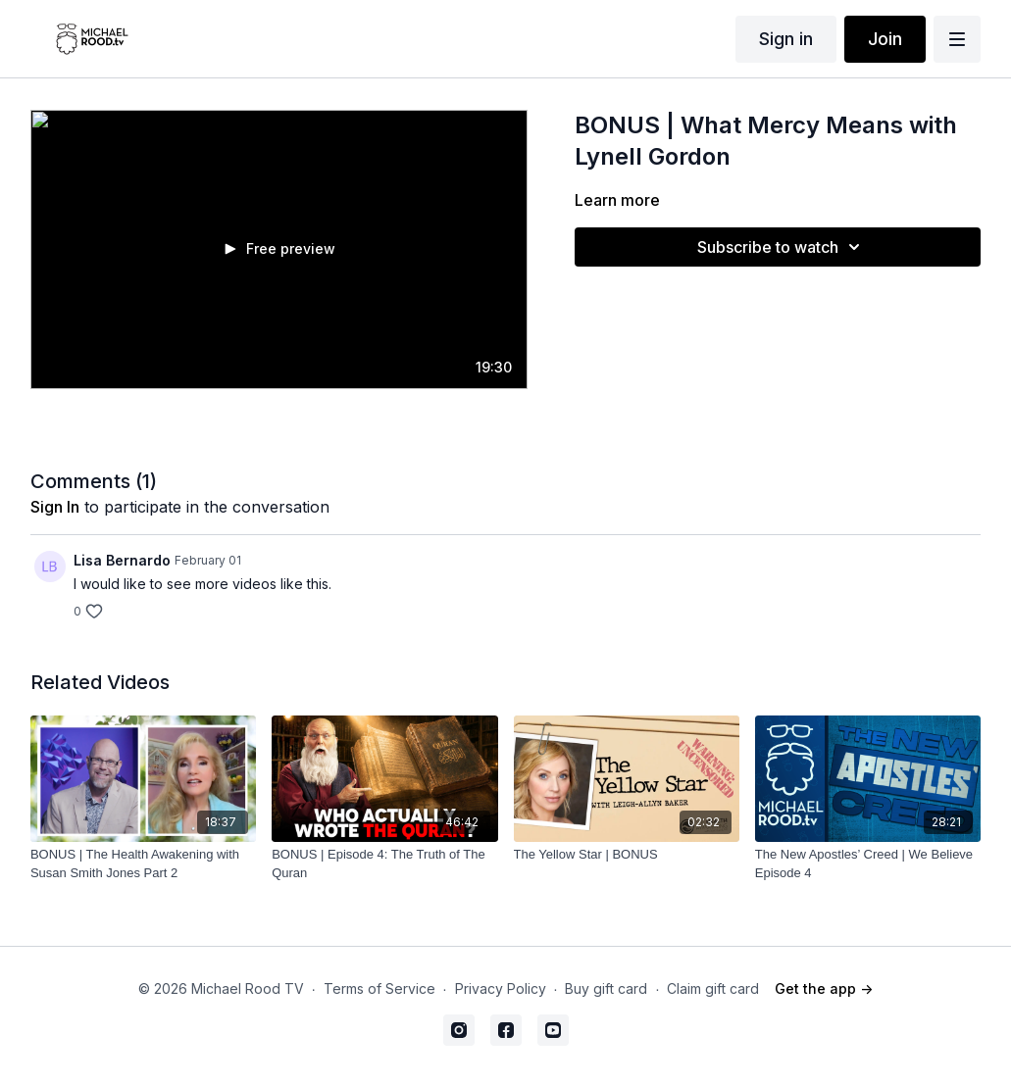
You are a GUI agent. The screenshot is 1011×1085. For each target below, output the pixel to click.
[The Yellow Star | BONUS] (626, 854)
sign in (54, 507)
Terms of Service (379, 988)
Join (885, 38)
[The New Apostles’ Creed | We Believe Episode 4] (868, 864)
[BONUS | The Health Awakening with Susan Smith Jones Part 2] (143, 864)
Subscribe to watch (781, 247)
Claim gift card (713, 988)
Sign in (786, 38)
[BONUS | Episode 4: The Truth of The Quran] (384, 864)
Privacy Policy (500, 988)
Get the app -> (824, 988)
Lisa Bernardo (122, 560)
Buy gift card (606, 988)
